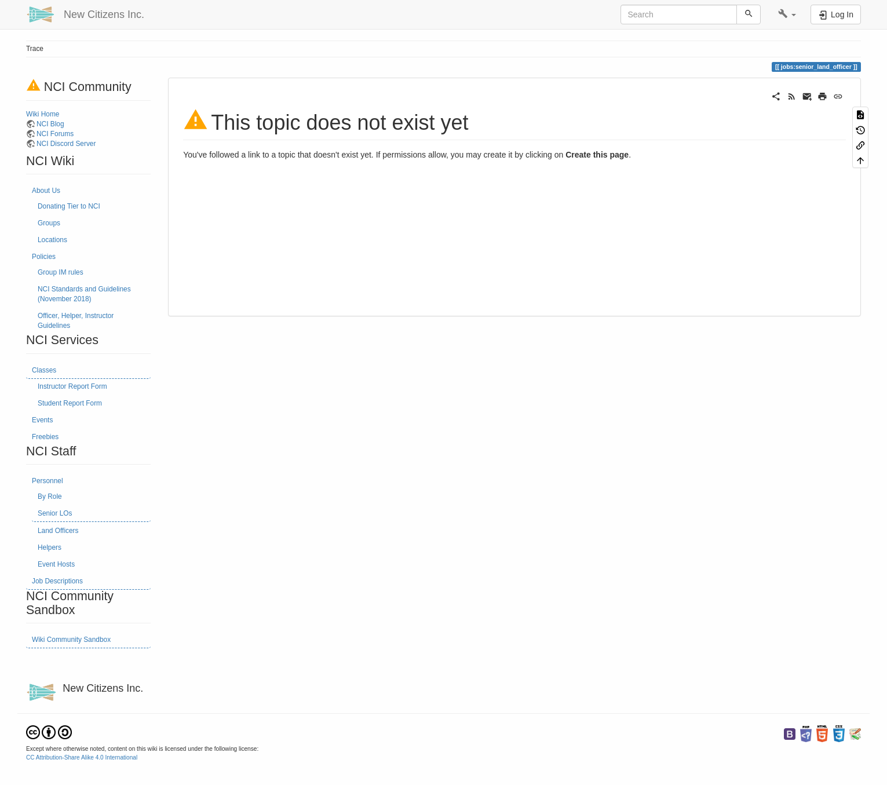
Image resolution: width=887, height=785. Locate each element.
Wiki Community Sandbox (71, 640)
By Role (50, 496)
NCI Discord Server (66, 144)
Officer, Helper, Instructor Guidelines (76, 321)
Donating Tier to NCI (69, 206)
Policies (44, 257)
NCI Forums (55, 134)
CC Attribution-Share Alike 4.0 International (81, 757)
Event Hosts (56, 564)
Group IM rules (60, 272)
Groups (49, 223)
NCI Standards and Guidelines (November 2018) (84, 294)
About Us (46, 191)
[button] (787, 14)
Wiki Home (42, 114)
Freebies (45, 437)
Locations (52, 240)
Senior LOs (55, 513)
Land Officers (58, 531)
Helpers (49, 547)
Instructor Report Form (72, 386)
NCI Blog (50, 124)
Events (42, 420)
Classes (44, 370)
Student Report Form (70, 403)
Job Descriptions (57, 581)
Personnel (47, 481)
